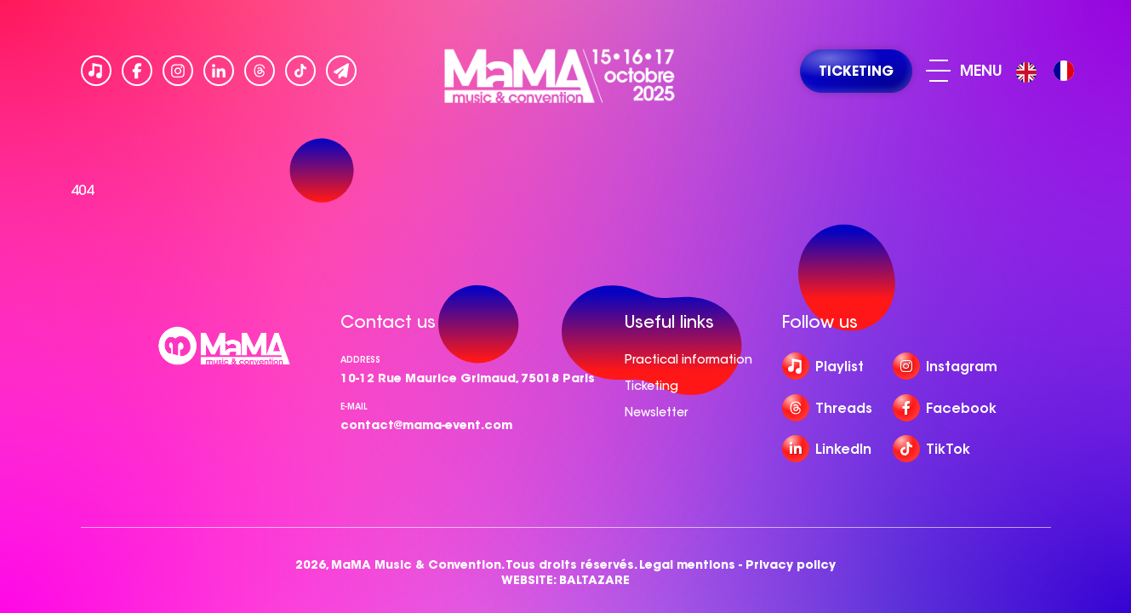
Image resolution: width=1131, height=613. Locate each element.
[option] (1063, 71)
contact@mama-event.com (426, 425)
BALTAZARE (594, 580)
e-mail (354, 406)
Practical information (688, 359)
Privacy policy (790, 565)
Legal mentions (687, 565)
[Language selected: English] (1049, 71)
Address (360, 359)
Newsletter (656, 412)
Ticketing (651, 385)
